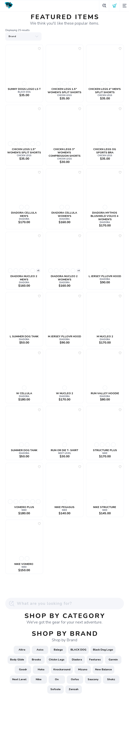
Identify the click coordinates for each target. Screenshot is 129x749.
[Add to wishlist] (39, 48)
